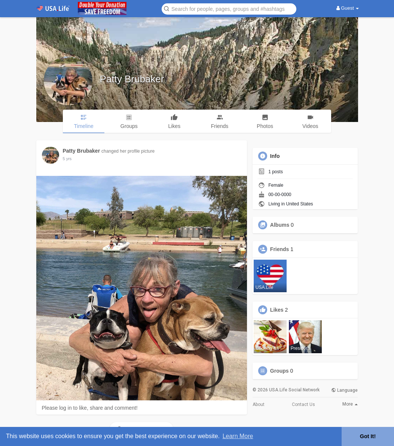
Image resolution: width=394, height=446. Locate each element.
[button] (229, 8)
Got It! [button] (368, 436)
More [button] (350, 404)
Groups (279, 371)
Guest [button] (347, 8)
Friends (279, 249)
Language (344, 390)
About (259, 404)
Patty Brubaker (132, 79)
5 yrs (67, 158)
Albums (279, 225)
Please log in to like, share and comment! (90, 408)
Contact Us (303, 404)
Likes (277, 310)
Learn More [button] (238, 436)
